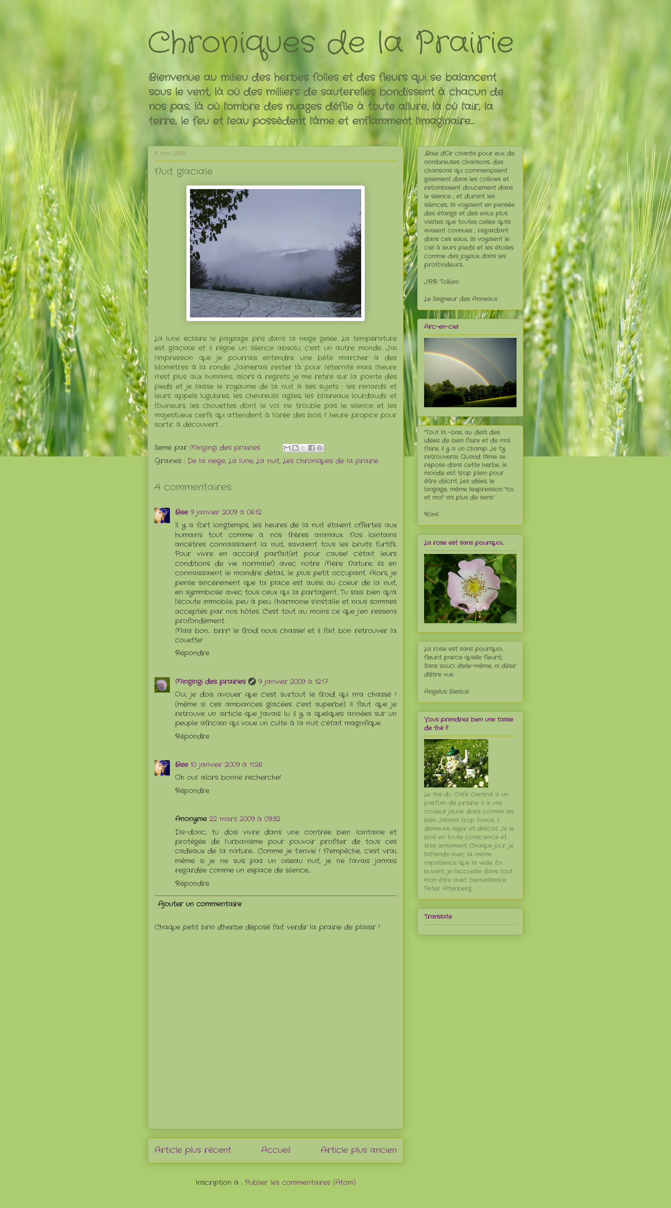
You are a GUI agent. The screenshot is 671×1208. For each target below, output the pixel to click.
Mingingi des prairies (210, 682)
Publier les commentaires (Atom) (300, 1182)
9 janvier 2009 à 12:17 (293, 682)
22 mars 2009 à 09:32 (244, 819)
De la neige (206, 461)
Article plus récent (192, 1150)
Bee (181, 512)
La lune (241, 461)
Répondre (192, 653)
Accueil (276, 1150)
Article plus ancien (359, 1150)
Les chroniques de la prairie (330, 461)
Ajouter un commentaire (199, 904)
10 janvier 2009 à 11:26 (226, 765)
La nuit (267, 461)
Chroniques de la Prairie (331, 43)
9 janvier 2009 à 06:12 (225, 512)
